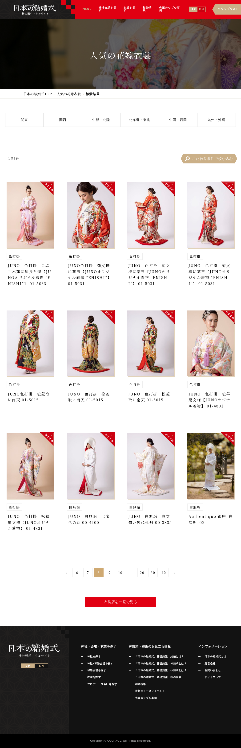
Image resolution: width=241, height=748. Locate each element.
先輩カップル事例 (146, 698)
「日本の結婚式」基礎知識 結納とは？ (159, 656)
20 (142, 572)
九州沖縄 (216, 120)
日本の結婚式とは (215, 656)
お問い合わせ (213, 670)
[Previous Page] (66, 572)
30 (153, 572)
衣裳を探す (94, 677)
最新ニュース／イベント (150, 691)
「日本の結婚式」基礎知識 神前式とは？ (161, 663)
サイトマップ (213, 677)
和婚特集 (140, 684)
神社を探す (94, 656)
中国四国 (178, 120)
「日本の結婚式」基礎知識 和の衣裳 (158, 677)
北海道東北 (139, 120)
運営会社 (210, 663)
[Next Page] (174, 572)
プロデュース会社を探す (102, 684)
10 (120, 572)
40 (163, 572)
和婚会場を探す (96, 670)
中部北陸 (101, 120)
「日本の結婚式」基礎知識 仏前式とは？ (161, 670)
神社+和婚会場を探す (100, 663)
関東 (24, 120)
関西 (62, 120)
